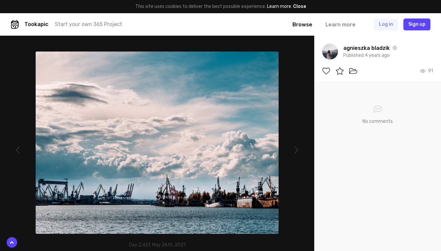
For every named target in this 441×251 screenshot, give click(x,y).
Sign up (416, 24)
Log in (386, 24)
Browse (302, 24)
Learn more (279, 6)
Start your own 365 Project (88, 24)
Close (299, 6)
